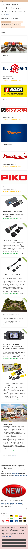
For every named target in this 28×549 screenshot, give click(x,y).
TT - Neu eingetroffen (17, 22)
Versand (14, 455)
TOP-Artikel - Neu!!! (6, 22)
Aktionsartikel (16, 24)
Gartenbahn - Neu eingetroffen (8, 27)
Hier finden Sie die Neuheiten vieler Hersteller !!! (12, 503)
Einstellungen (14, 543)
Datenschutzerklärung (7, 536)
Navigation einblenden (5, 1)
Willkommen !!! (9, 14)
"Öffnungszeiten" (15, 473)
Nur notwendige (14, 540)
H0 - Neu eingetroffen (6, 24)
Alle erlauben (14, 546)
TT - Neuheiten (20, 27)
